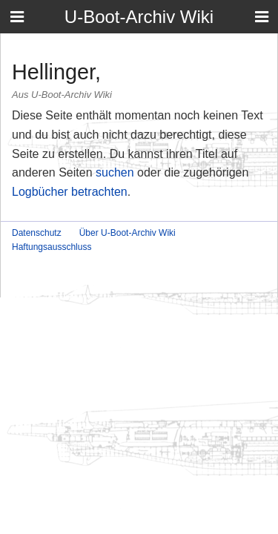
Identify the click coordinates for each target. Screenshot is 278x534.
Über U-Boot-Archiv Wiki (127, 233)
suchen (115, 172)
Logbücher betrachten (70, 191)
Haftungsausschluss (51, 247)
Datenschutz (37, 233)
